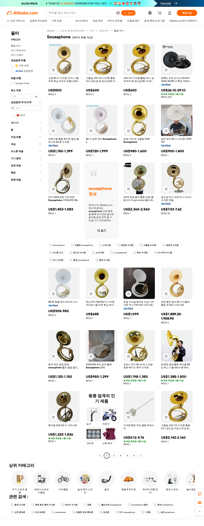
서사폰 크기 (56, 252)
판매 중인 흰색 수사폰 (43, 504)
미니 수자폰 (56, 260)
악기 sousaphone (125, 512)
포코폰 (104, 512)
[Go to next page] (141, 456)
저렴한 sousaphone (82, 245)
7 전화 (146, 512)
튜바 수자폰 (140, 252)
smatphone (59, 512)
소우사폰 (105, 245)
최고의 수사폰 (78, 252)
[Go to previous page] (100, 456)
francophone (57, 245)
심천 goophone (166, 512)
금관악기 (104, 30)
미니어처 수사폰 (163, 252)
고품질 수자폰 (148, 245)
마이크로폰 (38, 512)
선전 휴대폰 (18, 512)
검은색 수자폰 (171, 245)
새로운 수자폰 (125, 245)
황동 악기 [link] (119, 30)
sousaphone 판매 (138, 504)
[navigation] (26, 243)
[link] (199, 493)
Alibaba (51, 30)
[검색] (128, 13)
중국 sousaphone (79, 260)
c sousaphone (118, 252)
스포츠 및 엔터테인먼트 (72, 30)
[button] (118, 13)
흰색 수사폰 (103, 260)
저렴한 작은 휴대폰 (82, 512)
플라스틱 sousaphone (110, 504)
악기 (92, 30)
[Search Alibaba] (81, 13)
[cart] (160, 13)
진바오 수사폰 (69, 504)
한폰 (87, 504)
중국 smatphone (163, 504)
